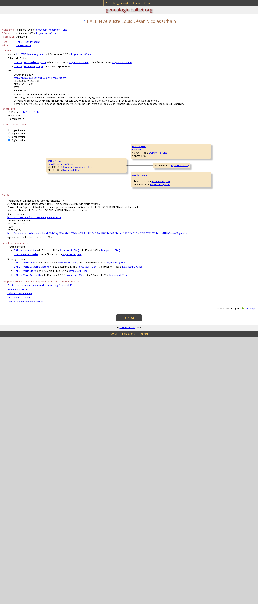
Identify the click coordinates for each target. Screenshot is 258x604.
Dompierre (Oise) (78, 221)
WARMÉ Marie (23, 45)
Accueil (113, 600)
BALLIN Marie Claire (25, 537)
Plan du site (128, 600)
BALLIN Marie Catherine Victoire (31, 533)
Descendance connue (19, 564)
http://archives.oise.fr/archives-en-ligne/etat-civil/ (40, 77)
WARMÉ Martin (165, 314)
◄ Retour (129, 584)
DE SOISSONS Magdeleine (171, 353)
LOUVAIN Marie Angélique (30, 54)
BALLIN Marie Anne (24, 529)
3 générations (19, 136)
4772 (25, 112)
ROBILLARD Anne (217, 442)
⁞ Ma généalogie (120, 3)
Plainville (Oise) (125, 339)
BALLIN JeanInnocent (61, 217)
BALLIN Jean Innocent (28, 41)
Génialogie (250, 575)
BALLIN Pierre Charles (26, 521)
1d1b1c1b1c (35, 112)
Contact (148, 3)
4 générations (19, 133)
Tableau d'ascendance (19, 560)
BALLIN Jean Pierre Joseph (28, 66)
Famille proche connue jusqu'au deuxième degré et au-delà (39, 552)
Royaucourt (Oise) (46, 33)
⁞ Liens (136, 3)
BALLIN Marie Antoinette (27, 541)
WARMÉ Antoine (114, 333)
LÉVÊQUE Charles (217, 422)
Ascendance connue (18, 556)
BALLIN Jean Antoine (25, 517)
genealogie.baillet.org (129, 9)
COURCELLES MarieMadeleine (115, 414)
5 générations (19, 130)
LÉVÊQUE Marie (165, 432)
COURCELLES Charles (168, 393)
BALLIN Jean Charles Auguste (30, 62)
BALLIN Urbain (113, 175)
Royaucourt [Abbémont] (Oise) (51, 29)
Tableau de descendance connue (25, 568)
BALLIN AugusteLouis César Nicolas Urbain (17, 294)
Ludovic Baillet (127, 594)
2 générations (19, 140)
